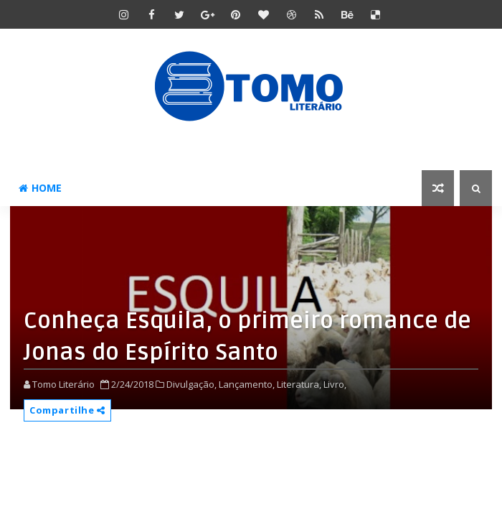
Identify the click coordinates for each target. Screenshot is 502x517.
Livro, (334, 384)
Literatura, (299, 384)
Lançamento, (247, 384)
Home (40, 188)
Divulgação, (191, 384)
